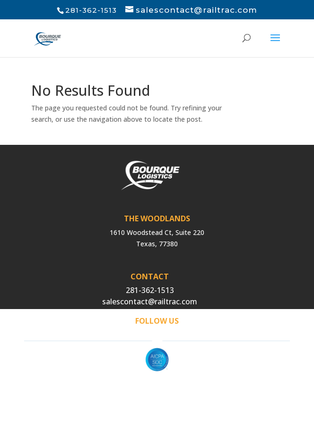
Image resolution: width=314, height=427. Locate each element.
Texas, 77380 (157, 243)
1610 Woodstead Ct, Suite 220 (157, 232)
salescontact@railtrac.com (149, 301)
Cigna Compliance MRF (157, 395)
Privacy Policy (157, 384)
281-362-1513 (150, 290)
